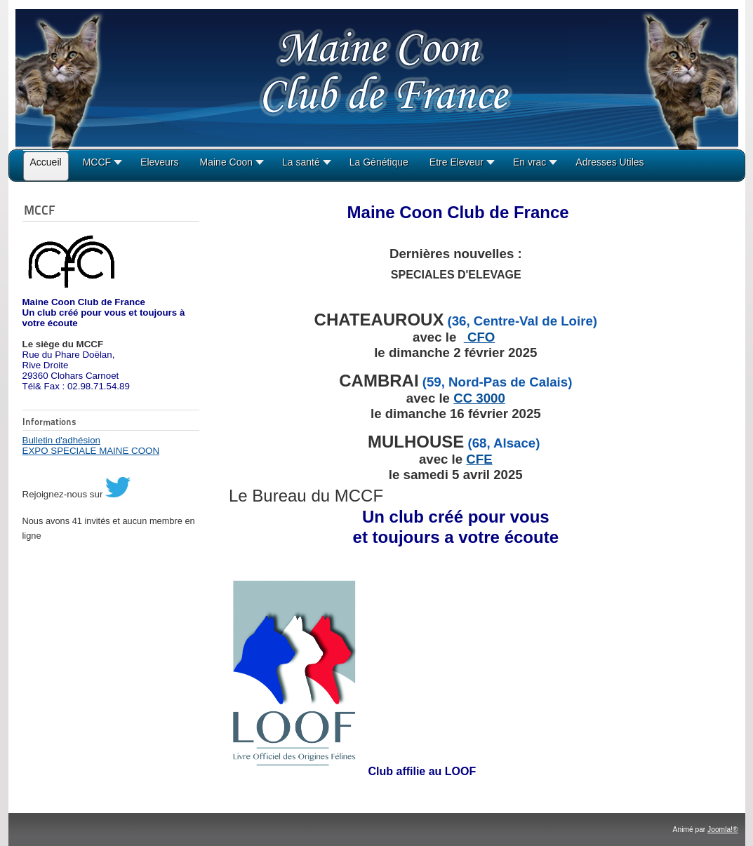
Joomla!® (722, 829)
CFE (479, 459)
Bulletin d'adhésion (61, 440)
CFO (479, 337)
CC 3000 (479, 398)
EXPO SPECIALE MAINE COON (91, 450)
